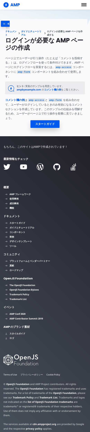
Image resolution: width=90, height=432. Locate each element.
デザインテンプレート (18, 241)
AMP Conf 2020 (15, 313)
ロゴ (9, 338)
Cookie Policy (54, 374)
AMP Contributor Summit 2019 (24, 318)
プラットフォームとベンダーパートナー (27, 261)
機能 (9, 207)
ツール (10, 246)
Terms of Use (10, 374)
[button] (84, 4)
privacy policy (33, 424)
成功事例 (12, 203)
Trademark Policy (17, 294)
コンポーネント (15, 232)
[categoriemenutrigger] (15, 24)
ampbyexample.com (29, 89)
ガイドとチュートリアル (31, 33)
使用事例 (12, 198)
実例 (9, 236)
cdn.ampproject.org (43, 419)
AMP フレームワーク (18, 194)
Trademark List (16, 299)
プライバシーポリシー (32, 374)
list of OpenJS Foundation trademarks (49, 401)
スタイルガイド (15, 333)
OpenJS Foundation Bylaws (22, 289)
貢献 (9, 265)
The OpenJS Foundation (20, 285)
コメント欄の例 (52, 89)
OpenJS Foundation (17, 384)
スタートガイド (45, 124)
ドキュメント (10, 33)
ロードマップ (14, 270)
